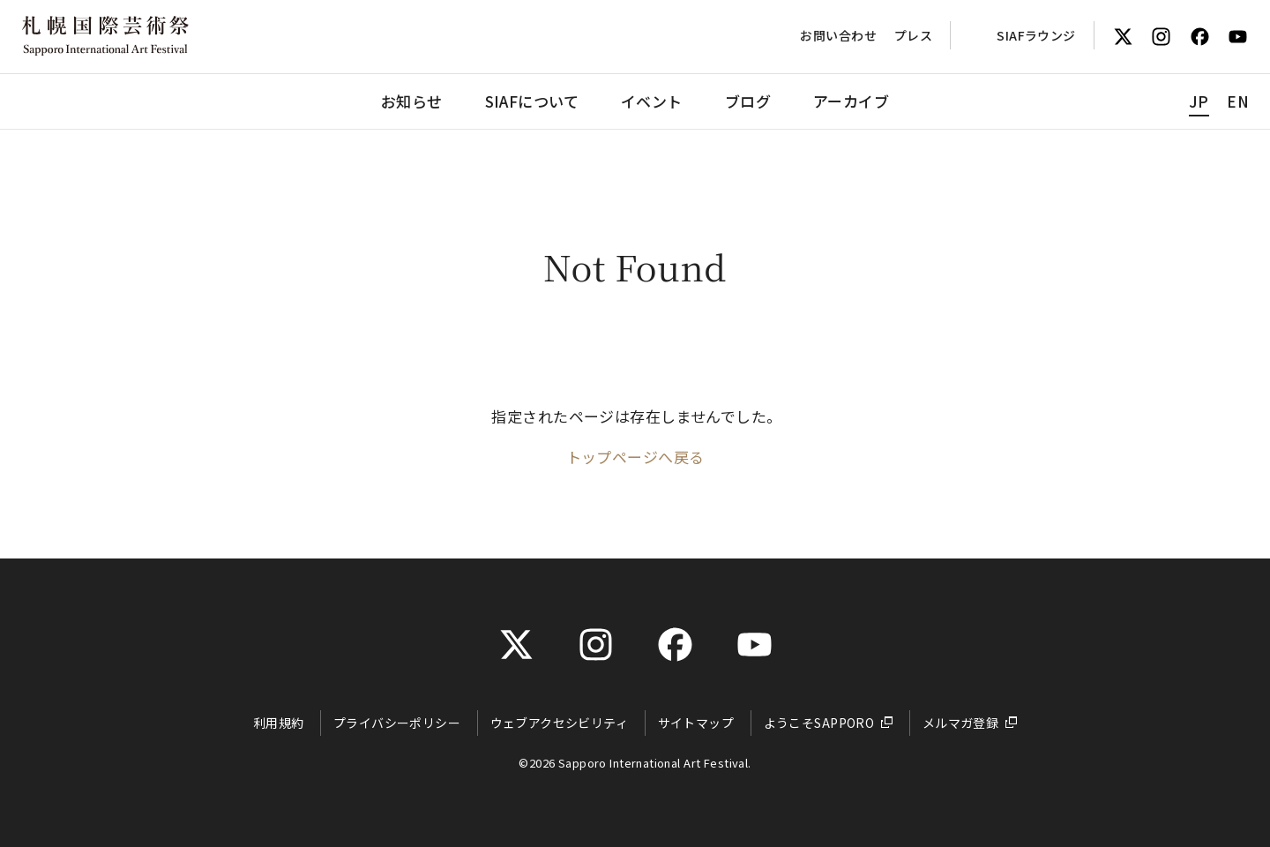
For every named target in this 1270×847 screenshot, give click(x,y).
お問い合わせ (838, 35)
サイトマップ (696, 722)
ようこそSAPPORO (819, 722)
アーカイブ (851, 101)
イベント (652, 101)
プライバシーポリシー (396, 722)
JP (1199, 101)
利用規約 (278, 722)
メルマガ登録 (961, 722)
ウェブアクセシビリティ (559, 722)
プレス (913, 35)
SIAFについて (532, 101)
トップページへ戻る (635, 457)
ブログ (748, 101)
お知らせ (412, 101)
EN (1238, 101)
